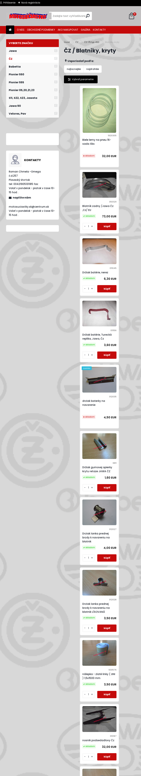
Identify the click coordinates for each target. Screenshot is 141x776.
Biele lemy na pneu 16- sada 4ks (82, 136)
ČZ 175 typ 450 (91, 42)
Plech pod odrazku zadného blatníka (80, 458)
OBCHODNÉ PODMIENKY (41, 29)
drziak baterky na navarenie (79, 265)
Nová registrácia (30, 2)
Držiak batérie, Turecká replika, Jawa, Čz (117, 199)
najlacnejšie (74, 69)
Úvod (67, 42)
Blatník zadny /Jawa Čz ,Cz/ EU (116, 127)
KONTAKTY (99, 29)
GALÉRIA (85, 29)
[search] (88, 16)
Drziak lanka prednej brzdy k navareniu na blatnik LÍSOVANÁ (116, 331)
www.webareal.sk (84, 772)
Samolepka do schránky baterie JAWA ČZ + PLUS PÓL (116, 458)
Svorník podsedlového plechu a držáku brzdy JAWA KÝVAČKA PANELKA (82, 657)
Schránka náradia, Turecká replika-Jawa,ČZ (80, 590)
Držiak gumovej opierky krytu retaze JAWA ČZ (116, 265)
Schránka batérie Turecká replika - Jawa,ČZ (114, 524)
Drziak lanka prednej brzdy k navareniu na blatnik (81, 331)
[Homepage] (10, 30)
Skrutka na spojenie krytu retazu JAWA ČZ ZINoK (117, 590)
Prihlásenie (9, 2)
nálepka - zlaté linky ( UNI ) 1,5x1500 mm (82, 395)
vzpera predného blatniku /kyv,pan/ (115, 657)
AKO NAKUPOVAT (68, 29)
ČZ (76, 42)
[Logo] (29, 16)
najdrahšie (92, 69)
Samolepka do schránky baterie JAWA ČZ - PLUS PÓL (80, 524)
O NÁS (20, 29)
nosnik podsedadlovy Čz (117, 395)
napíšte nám (22, 198)
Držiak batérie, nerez (80, 199)
